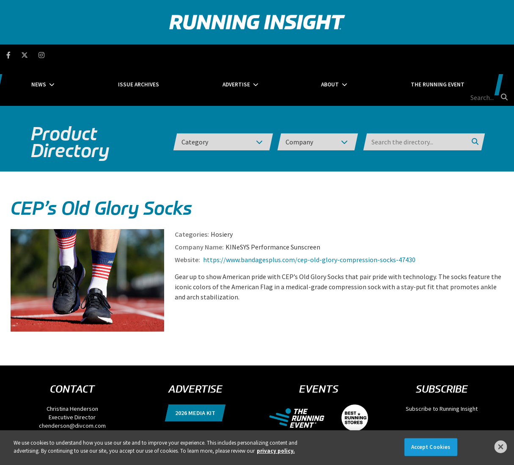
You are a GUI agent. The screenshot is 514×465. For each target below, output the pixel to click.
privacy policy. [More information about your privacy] (276, 450)
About (311, 54)
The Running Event (391, 54)
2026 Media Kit (195, 372)
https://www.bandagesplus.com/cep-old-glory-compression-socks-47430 (308, 219)
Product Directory (70, 102)
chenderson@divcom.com (72, 385)
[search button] (503, 55)
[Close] (501, 446)
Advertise (244, 54)
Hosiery (222, 194)
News (102, 54)
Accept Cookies (431, 447)
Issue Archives (174, 54)
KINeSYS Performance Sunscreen (272, 206)
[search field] (465, 55)
